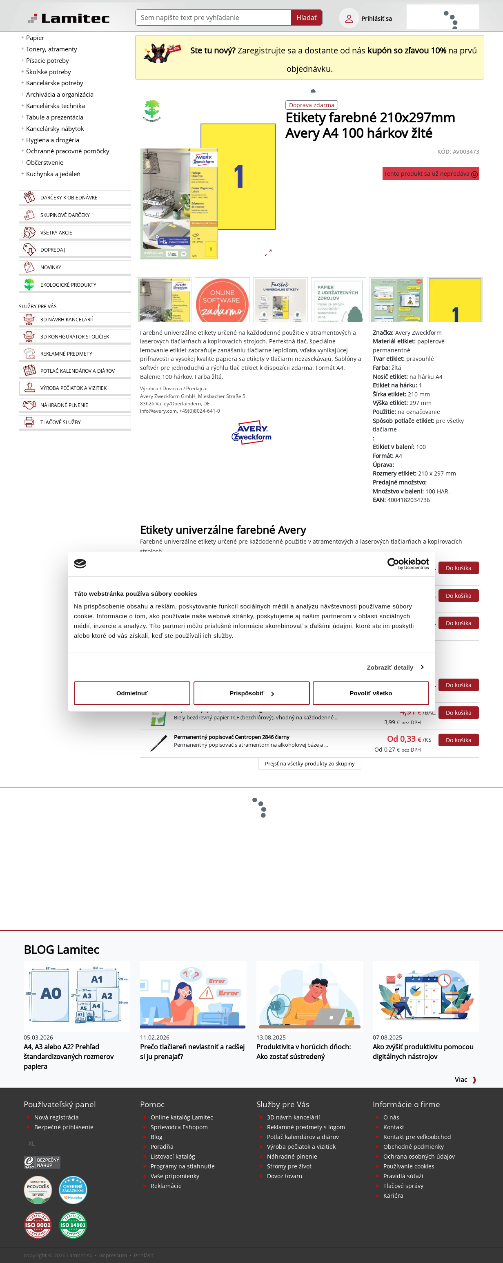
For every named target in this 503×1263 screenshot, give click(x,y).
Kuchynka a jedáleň (53, 174)
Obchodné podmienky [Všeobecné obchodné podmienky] (413, 1146)
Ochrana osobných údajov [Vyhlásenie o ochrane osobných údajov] (419, 1156)
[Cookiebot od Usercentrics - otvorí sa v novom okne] (393, 563)
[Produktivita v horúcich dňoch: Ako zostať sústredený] (309, 995)
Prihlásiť (144, 1255)
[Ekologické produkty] (75, 285)
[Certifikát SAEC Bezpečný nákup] (42, 1162)
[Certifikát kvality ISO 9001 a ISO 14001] (38, 1224)
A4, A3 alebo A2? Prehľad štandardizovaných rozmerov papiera (69, 1056)
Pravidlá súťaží (403, 1176)
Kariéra (393, 1195)
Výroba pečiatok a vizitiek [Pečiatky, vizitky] (301, 1146)
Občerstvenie (44, 162)
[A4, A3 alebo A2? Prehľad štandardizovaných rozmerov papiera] (77, 995)
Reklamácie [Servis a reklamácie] (166, 1186)
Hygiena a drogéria (52, 140)
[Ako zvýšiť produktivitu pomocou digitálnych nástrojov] (426, 995)
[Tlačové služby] (75, 423)
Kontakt (393, 1127)
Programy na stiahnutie (183, 1166)
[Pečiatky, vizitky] (75, 388)
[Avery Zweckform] (251, 439)
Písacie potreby (47, 60)
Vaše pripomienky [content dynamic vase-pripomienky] (175, 1176)
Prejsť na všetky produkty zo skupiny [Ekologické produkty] (310, 763)
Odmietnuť (132, 693)
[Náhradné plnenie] (75, 405)
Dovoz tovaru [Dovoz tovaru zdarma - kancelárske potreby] (285, 1176)
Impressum (113, 1255)
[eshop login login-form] (349, 18)
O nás (391, 1117)
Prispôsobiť (251, 693)
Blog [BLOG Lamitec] (156, 1137)
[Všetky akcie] (75, 233)
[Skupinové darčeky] (75, 215)
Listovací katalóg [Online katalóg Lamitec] (173, 1156)
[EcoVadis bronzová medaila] (38, 1189)
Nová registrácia (56, 1117)
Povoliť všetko (371, 693)
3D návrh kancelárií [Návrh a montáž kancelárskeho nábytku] (293, 1117)
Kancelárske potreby (54, 83)
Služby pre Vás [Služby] (38, 306)
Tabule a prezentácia (54, 117)
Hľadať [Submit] (306, 17)
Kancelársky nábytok (55, 128)
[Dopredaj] (75, 250)
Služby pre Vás (282, 1104)
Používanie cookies (408, 1166)
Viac (466, 1079)
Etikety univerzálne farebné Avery (223, 530)
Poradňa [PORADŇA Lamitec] (162, 1146)
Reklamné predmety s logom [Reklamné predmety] (306, 1127)
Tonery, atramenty (51, 49)
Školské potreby (48, 72)
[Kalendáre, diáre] (75, 371)
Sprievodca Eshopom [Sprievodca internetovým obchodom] (179, 1127)
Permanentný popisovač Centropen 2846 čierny (231, 737)
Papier (35, 37)
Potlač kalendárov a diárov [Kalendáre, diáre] (303, 1137)
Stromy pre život (289, 1166)
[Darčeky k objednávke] (75, 198)
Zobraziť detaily (390, 667)
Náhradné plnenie (292, 1156)
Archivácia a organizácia (59, 94)
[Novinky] (75, 268)
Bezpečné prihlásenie (63, 1127)
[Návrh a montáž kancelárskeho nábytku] (75, 320)
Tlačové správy (403, 1186)
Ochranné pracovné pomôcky (67, 151)
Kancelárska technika (55, 106)
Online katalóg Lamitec (182, 1117)
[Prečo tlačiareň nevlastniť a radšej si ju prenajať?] (193, 995)
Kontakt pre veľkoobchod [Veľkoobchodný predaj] (417, 1137)
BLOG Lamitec (61, 949)
